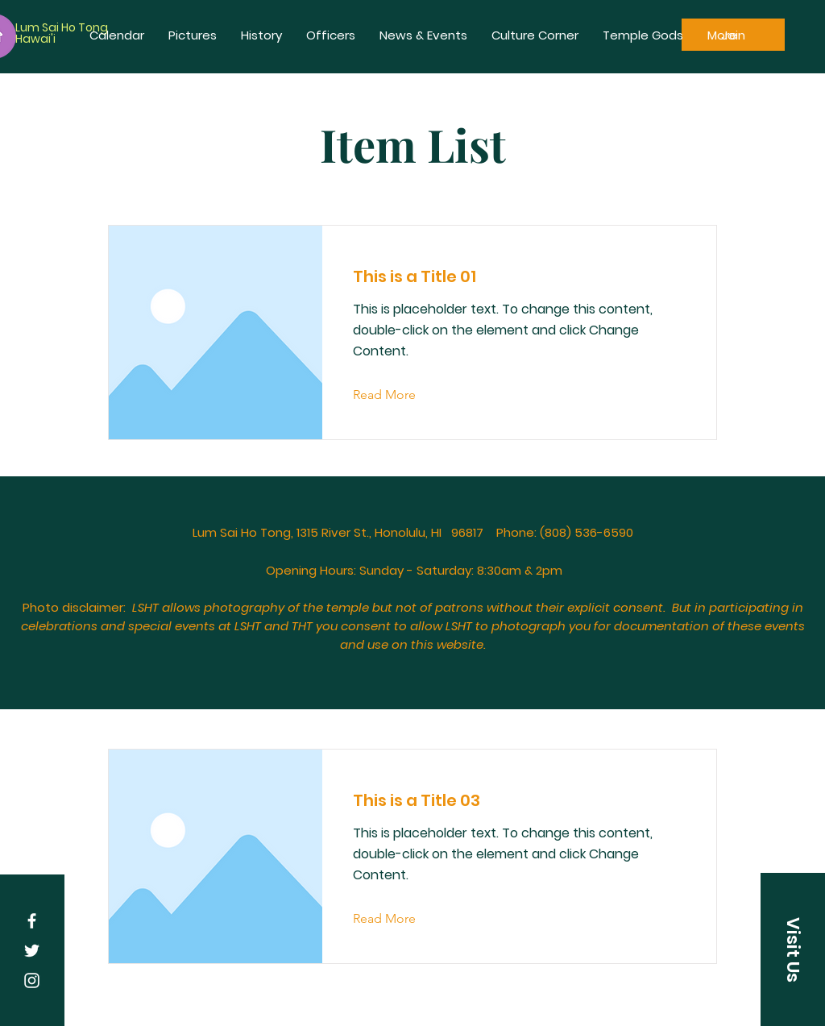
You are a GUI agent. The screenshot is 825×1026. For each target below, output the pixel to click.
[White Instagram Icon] (32, 980)
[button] (793, 949)
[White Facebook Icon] (32, 921)
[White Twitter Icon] (32, 951)
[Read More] (397, 395)
